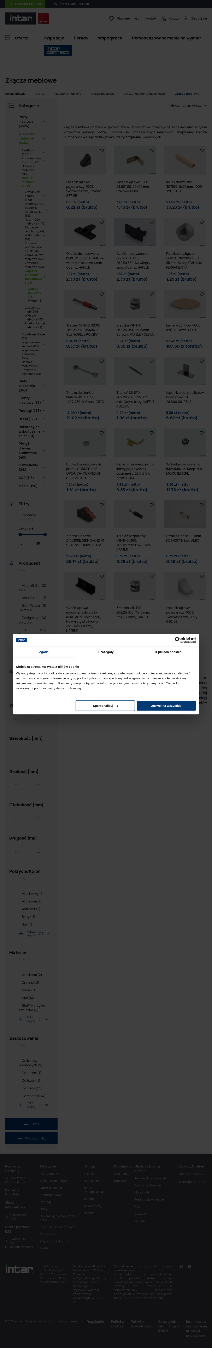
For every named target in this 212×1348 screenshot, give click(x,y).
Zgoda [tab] (44, 652)
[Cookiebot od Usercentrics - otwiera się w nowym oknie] (178, 640)
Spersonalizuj (105, 705)
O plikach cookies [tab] (168, 652)
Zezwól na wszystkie (166, 705)
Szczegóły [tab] (105, 652)
